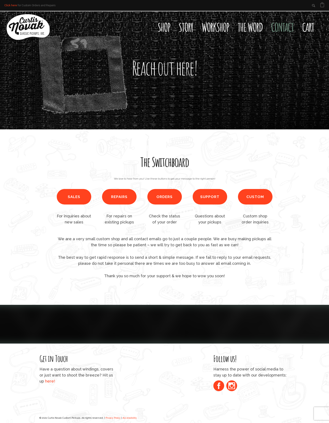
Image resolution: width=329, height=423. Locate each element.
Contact (282, 27)
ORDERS (164, 197)
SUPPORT (209, 197)
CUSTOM (255, 197)
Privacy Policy (113, 418)
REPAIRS (119, 197)
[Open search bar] (322, 18)
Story (186, 27)
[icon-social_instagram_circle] (231, 386)
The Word (250, 27)
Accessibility (130, 418)
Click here (10, 5)
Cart (308, 27)
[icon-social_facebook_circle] (219, 386)
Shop (163, 27)
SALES (74, 197)
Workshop (215, 27)
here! (50, 381)
